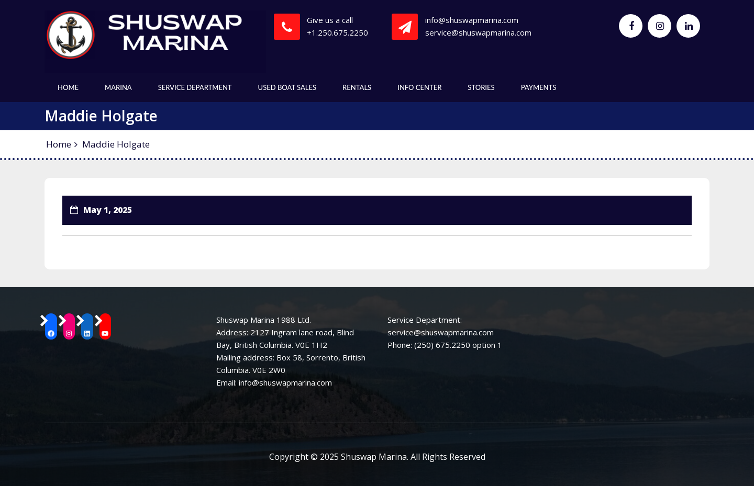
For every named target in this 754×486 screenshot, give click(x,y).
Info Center (419, 87)
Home (68, 87)
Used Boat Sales (287, 87)
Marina (118, 87)
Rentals (356, 87)
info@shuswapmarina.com (471, 20)
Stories (481, 87)
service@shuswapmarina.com (478, 32)
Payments (539, 87)
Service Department (195, 87)
